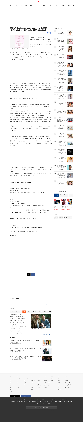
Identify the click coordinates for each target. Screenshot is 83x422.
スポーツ (32, 5)
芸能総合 (18, 378)
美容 (71, 401)
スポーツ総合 (26, 378)
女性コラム (46, 380)
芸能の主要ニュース (47, 334)
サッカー (25, 382)
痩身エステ (44, 403)
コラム (51, 5)
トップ (12, 311)
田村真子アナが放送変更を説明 (17, 322)
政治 (10, 382)
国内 (16, 5)
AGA (40, 403)
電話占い (63, 399)
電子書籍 (48, 403)
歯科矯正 (67, 401)
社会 (10, 378)
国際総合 (11, 387)
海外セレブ (19, 384)
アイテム (55, 399)
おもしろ (45, 5)
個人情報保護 (45, 410)
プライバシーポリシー (38, 410)
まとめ (11, 384)
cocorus (33, 401)
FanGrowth (32, 399)
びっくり (39, 378)
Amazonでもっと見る (68, 210)
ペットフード (35, 403)
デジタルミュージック (61, 195)
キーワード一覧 (68, 384)
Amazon (56, 217)
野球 (24, 380)
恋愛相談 (41, 401)
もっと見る (70, 188)
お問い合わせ (54, 410)
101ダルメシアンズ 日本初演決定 (17, 318)
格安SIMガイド (13, 401)
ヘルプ (66, 389)
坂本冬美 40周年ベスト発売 (16, 324)
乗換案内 (60, 401)
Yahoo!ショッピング (67, 217)
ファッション (33, 387)
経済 (10, 380)
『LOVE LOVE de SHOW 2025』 (17, 299)
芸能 (26, 5)
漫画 (56, 5)
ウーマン (48, 401)
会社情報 (27, 410)
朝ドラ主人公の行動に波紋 (16, 333)
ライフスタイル (47, 382)
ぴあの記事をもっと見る (46, 304)
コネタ (38, 380)
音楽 (17, 382)
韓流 (17, 385)
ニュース (11, 5)
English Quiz (39, 384)
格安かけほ (23, 401)
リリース (66, 378)
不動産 (64, 401)
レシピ (52, 401)
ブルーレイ (57, 195)
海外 (21, 5)
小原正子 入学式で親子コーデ (16, 329)
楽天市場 (61, 217)
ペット (38, 387)
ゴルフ (25, 384)
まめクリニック (37, 399)
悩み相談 (37, 401)
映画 (17, 380)
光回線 (18, 401)
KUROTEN (18, 399)
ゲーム (32, 382)
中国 (10, 389)
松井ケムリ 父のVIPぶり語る (16, 320)
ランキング (62, 5)
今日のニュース (71, 5)
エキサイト (13, 399)
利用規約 (31, 410)
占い (45, 401)
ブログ (59, 399)
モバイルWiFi (28, 401)
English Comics (40, 385)
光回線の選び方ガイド (25, 399)
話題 (52, 380)
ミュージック (66, 195)
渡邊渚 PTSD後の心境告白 (16, 331)
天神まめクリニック (45, 399)
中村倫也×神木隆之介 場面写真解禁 (18, 327)
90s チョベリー (47, 385)
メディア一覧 (67, 382)
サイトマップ (67, 387)
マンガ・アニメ (33, 380)
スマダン (46, 378)
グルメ (32, 385)
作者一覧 (66, 380)
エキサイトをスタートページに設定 (41, 407)
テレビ (71, 195)
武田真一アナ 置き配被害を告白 (17, 316)
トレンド (38, 5)
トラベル (46, 384)
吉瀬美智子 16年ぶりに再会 (16, 314)
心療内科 (51, 399)
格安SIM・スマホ (69, 399)
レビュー (32, 378)
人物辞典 (66, 385)
